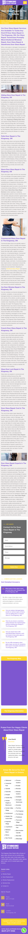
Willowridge (19, 838)
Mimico (7, 835)
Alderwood (8, 780)
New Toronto (8, 838)
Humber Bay (8, 797)
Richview (18, 788)
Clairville (7, 788)
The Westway (19, 814)
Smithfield (18, 796)
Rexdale (18, 785)
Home (3, 21)
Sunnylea (18, 805)
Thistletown (19, 817)
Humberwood (9, 813)
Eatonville (8, 791)
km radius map (14, 683)
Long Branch (8, 826)
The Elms (18, 808)
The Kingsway (9, 21)
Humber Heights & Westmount (8, 803)
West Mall (18, 835)
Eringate (7, 794)
